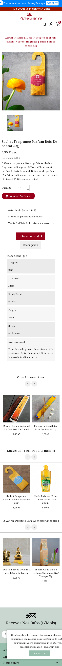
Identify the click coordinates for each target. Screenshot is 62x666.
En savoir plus (51, 646)
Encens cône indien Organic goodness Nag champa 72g (46, 549)
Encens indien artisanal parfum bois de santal (16, 428)
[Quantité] (22, 188)
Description (30, 245)
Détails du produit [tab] (30, 236)
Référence (8, 157)
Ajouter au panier (18, 196)
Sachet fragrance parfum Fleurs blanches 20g (16, 499)
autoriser (39, 653)
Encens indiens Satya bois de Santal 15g (46, 428)
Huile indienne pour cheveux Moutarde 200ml (45, 499)
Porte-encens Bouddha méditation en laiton (16, 548)
